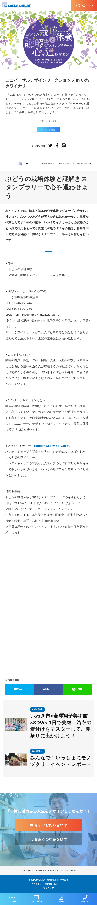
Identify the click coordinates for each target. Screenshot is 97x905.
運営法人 (48, 888)
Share (48, 689)
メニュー (12, 899)
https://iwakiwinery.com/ (52, 445)
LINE (77, 689)
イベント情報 (48, 129)
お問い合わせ (84, 5)
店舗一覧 (61, 899)
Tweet (20, 689)
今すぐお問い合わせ (48, 824)
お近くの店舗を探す (48, 839)
